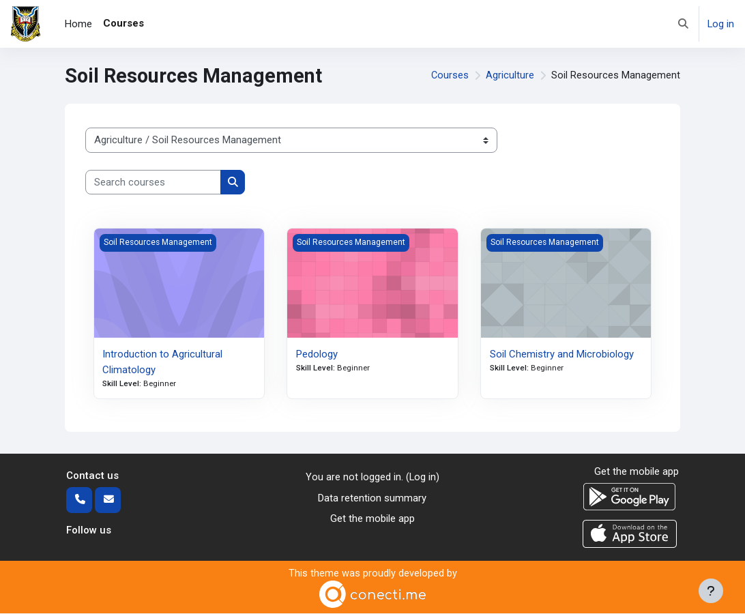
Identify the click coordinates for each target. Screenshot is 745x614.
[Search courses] (153, 182)
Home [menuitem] (78, 24)
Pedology (317, 354)
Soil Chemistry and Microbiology (562, 354)
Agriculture (510, 76)
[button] (683, 24)
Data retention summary (372, 497)
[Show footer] (711, 591)
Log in (720, 24)
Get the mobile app (372, 518)
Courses (449, 76)
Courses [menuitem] (123, 23)
